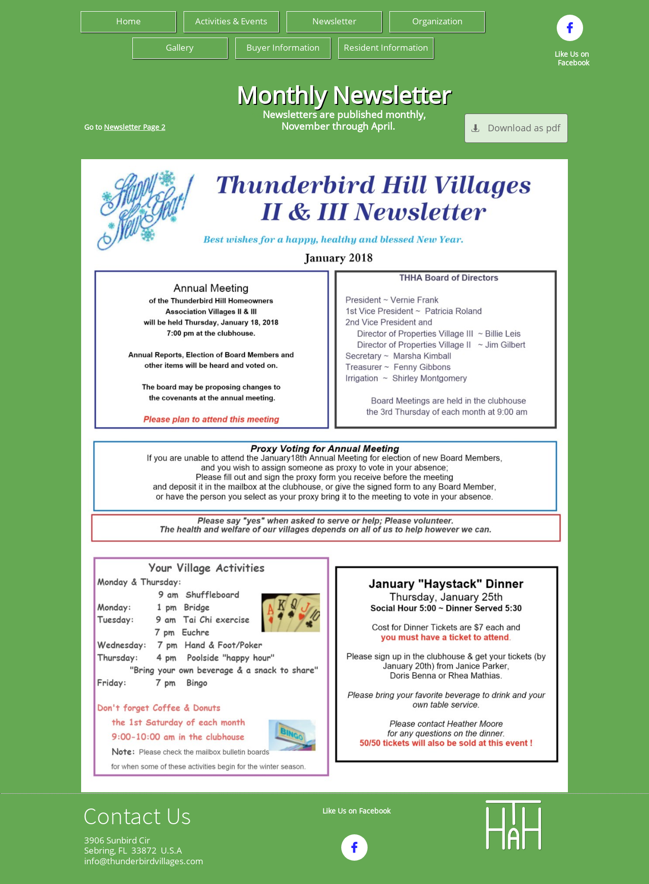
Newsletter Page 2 (134, 127)
